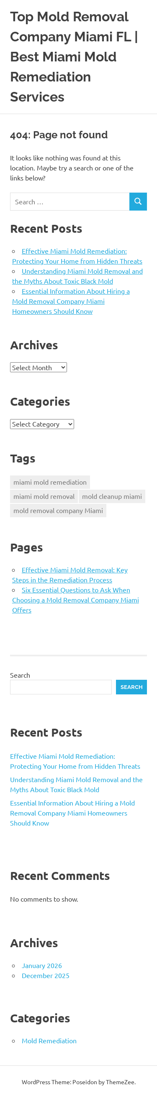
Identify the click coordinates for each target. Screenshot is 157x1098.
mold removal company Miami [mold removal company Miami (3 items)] (58, 510)
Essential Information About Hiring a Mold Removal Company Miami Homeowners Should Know (71, 301)
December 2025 (45, 975)
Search (20, 675)
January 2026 (42, 965)
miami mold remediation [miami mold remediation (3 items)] (50, 482)
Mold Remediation (49, 1040)
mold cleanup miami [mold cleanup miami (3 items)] (112, 496)
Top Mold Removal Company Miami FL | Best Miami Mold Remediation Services (74, 56)
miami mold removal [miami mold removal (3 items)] (44, 496)
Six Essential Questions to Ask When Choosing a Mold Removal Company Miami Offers (75, 599)
